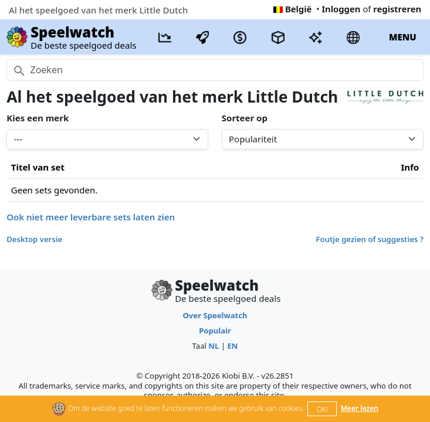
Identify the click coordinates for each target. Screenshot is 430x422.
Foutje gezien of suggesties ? (370, 239)
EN (232, 346)
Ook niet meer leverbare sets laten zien (90, 217)
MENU (403, 37)
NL (213, 346)
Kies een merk (37, 118)
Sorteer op (245, 118)
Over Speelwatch (214, 315)
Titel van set (38, 167)
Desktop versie (34, 239)
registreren (397, 9)
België (292, 9)
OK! (322, 409)
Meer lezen (359, 408)
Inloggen (341, 9)
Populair (215, 330)
